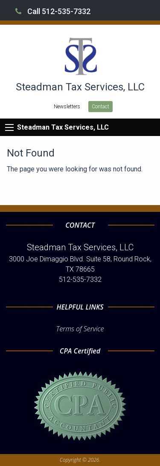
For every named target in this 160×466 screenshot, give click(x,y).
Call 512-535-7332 (52, 11)
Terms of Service (80, 328)
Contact (100, 107)
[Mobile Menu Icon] (9, 127)
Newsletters (67, 107)
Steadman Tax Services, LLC (63, 127)
